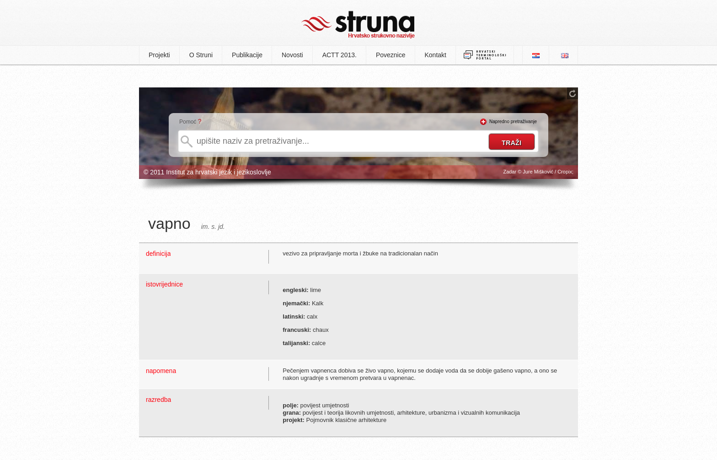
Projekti (159, 55)
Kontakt (435, 55)
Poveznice (391, 55)
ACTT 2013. (339, 55)
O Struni (201, 55)
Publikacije (247, 55)
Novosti (292, 55)
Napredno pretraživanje (513, 121)
